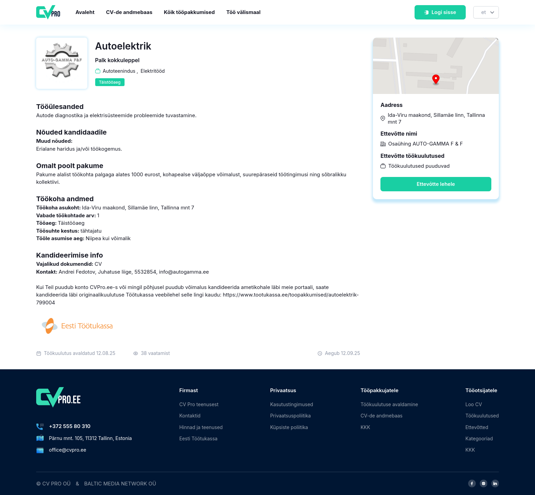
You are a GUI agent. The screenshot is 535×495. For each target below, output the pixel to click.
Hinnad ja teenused (200, 427)
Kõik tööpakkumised (189, 12)
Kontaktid (189, 415)
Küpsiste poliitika (289, 427)
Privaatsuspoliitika (290, 415)
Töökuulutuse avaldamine (389, 404)
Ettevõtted (476, 427)
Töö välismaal (243, 12)
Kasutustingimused (291, 404)
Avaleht (85, 12)
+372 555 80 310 (70, 426)
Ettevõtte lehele (436, 184)
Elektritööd (153, 71)
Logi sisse (440, 12)
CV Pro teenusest (198, 404)
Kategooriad (479, 438)
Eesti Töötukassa (198, 438)
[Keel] (486, 12)
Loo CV (473, 404)
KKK (365, 427)
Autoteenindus (119, 71)
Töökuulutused (482, 415)
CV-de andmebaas (129, 12)
